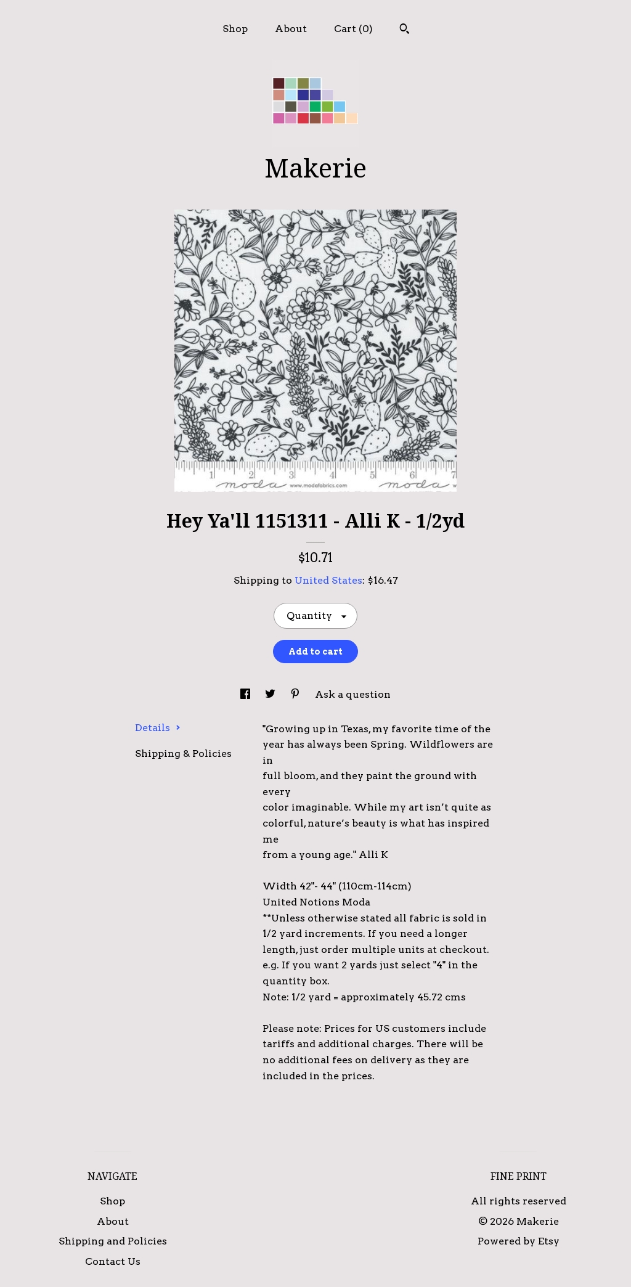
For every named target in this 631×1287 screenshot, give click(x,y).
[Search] (404, 30)
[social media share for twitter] (271, 694)
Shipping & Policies (183, 753)
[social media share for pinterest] (296, 694)
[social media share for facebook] (246, 694)
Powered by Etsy (519, 1241)
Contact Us (112, 1261)
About (291, 29)
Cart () (353, 29)
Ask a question (353, 694)
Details (158, 727)
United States (328, 580)
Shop (235, 29)
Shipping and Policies (113, 1241)
